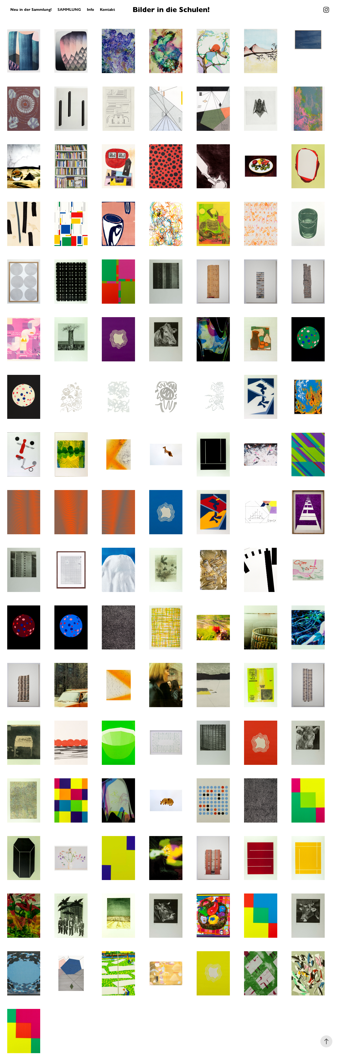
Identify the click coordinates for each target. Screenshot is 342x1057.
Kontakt (107, 9)
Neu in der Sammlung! (31, 9)
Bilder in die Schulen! (171, 9)
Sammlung (69, 9)
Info (90, 9)
